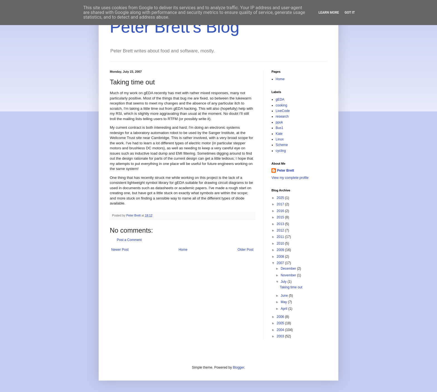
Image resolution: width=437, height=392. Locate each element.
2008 (281, 257)
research (282, 116)
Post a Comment (129, 240)
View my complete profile (290, 178)
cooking (281, 105)
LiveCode (283, 111)
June (285, 296)
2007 (281, 263)
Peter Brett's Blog (174, 27)
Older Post (245, 250)
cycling (281, 151)
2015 (281, 217)
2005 (281, 323)
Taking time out (291, 287)
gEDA (280, 99)
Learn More (329, 12)
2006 (281, 317)
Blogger (238, 367)
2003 (281, 336)
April (284, 309)
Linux (280, 139)
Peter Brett (285, 170)
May (284, 302)
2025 (281, 198)
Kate (279, 134)
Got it (349, 12)
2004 (281, 330)
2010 (281, 243)
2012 (281, 230)
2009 (281, 250)
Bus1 (279, 128)
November (289, 275)
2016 (281, 211)
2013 (281, 224)
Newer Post (119, 250)
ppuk (279, 122)
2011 (281, 237)
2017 (281, 204)
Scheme (282, 145)
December (289, 269)
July (284, 282)
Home (183, 250)
